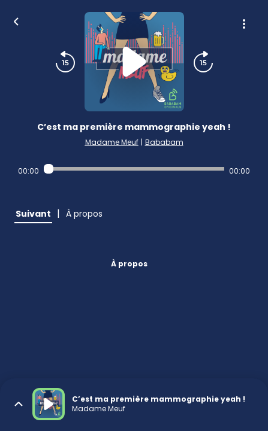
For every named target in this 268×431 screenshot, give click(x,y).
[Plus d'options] (244, 24)
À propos (129, 264)
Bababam (164, 142)
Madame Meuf (111, 142)
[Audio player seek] (134, 169)
